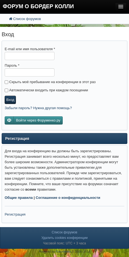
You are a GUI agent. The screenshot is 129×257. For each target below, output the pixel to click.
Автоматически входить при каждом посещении (46, 90)
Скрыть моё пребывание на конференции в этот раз (50, 82)
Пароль (12, 65)
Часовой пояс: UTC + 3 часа (64, 243)
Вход (10, 100)
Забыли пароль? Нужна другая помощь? (38, 108)
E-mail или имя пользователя (30, 49)
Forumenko (63, 251)
